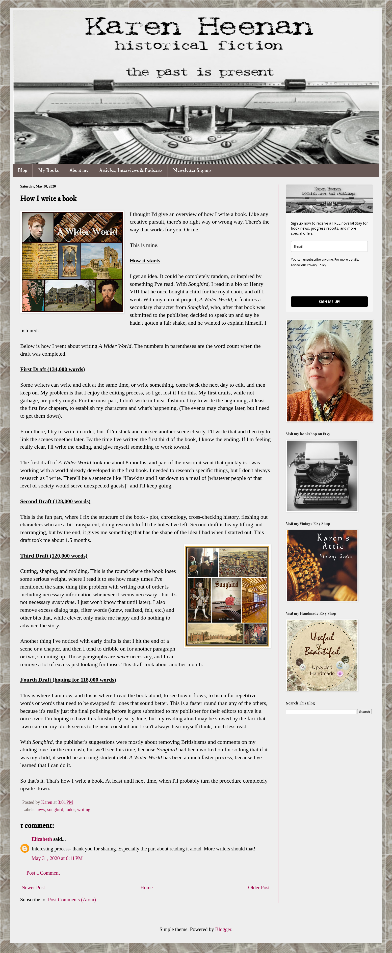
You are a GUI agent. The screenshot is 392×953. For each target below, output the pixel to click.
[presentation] (329, 281)
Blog (23, 170)
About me (79, 170)
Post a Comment (43, 873)
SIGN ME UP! (329, 301)
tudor (70, 809)
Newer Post (33, 887)
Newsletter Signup (192, 170)
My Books (48, 170)
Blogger (223, 929)
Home (146, 887)
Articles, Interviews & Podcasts (131, 170)
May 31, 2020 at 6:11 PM (57, 858)
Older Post (259, 887)
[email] (329, 246)
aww (41, 809)
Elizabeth (42, 839)
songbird (55, 809)
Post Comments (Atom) (72, 899)
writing (83, 809)
